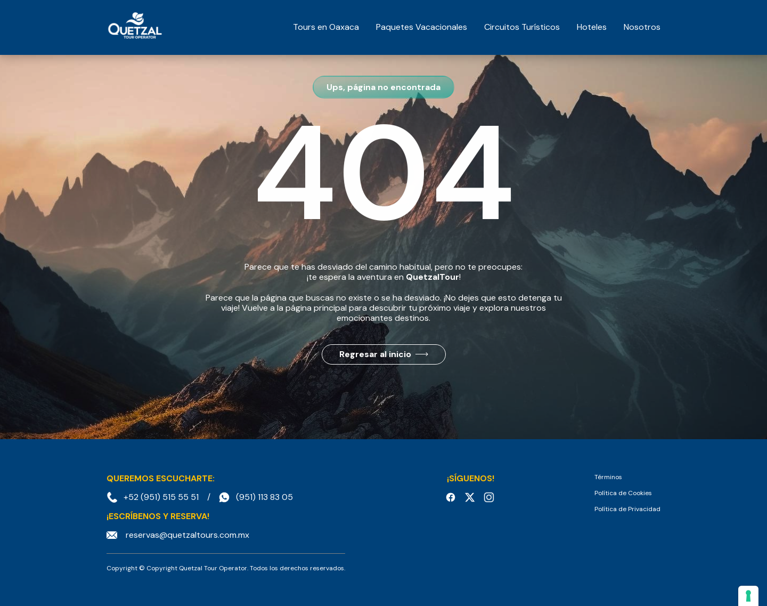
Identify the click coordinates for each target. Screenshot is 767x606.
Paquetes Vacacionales (421, 27)
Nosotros (642, 27)
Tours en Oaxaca (326, 27)
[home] (135, 27)
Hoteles (592, 27)
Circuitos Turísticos (522, 27)
